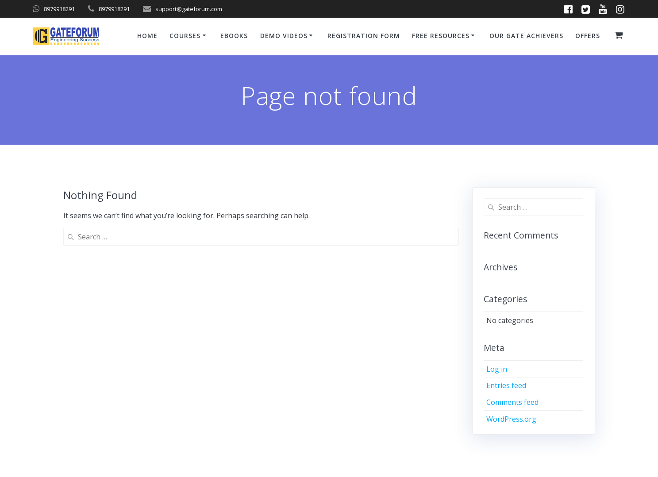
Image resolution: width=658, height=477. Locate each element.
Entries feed (506, 385)
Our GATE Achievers (526, 35)
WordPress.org (511, 419)
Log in (496, 369)
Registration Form (363, 35)
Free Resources (440, 35)
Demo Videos (284, 35)
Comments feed (512, 402)
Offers (587, 35)
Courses (184, 35)
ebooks (234, 35)
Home (147, 35)
